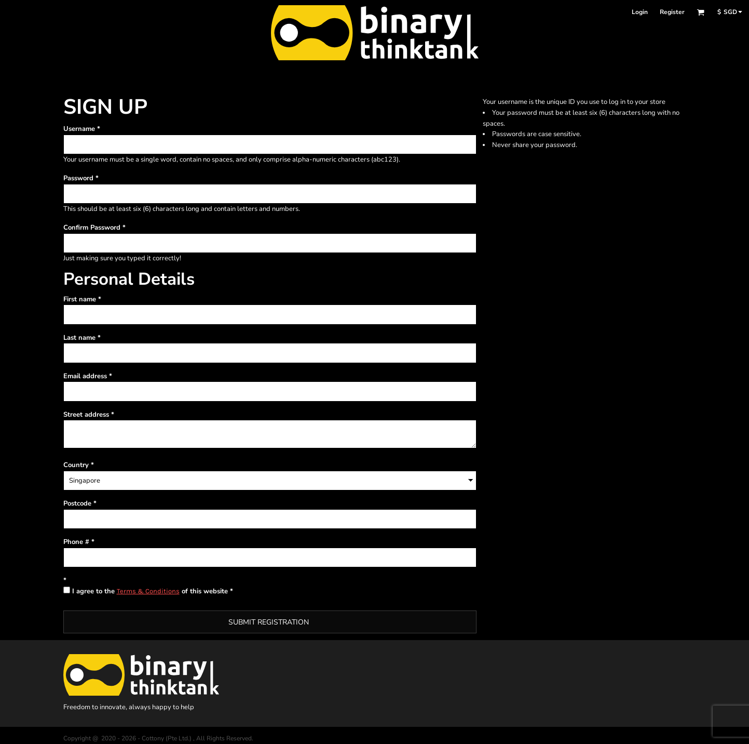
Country (76, 465)
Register (672, 12)
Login (640, 12)
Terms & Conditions (148, 591)
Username (79, 129)
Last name (79, 337)
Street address (86, 414)
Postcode (77, 503)
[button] (700, 12)
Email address (85, 376)
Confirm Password (91, 227)
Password (78, 178)
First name (79, 299)
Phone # (76, 542)
